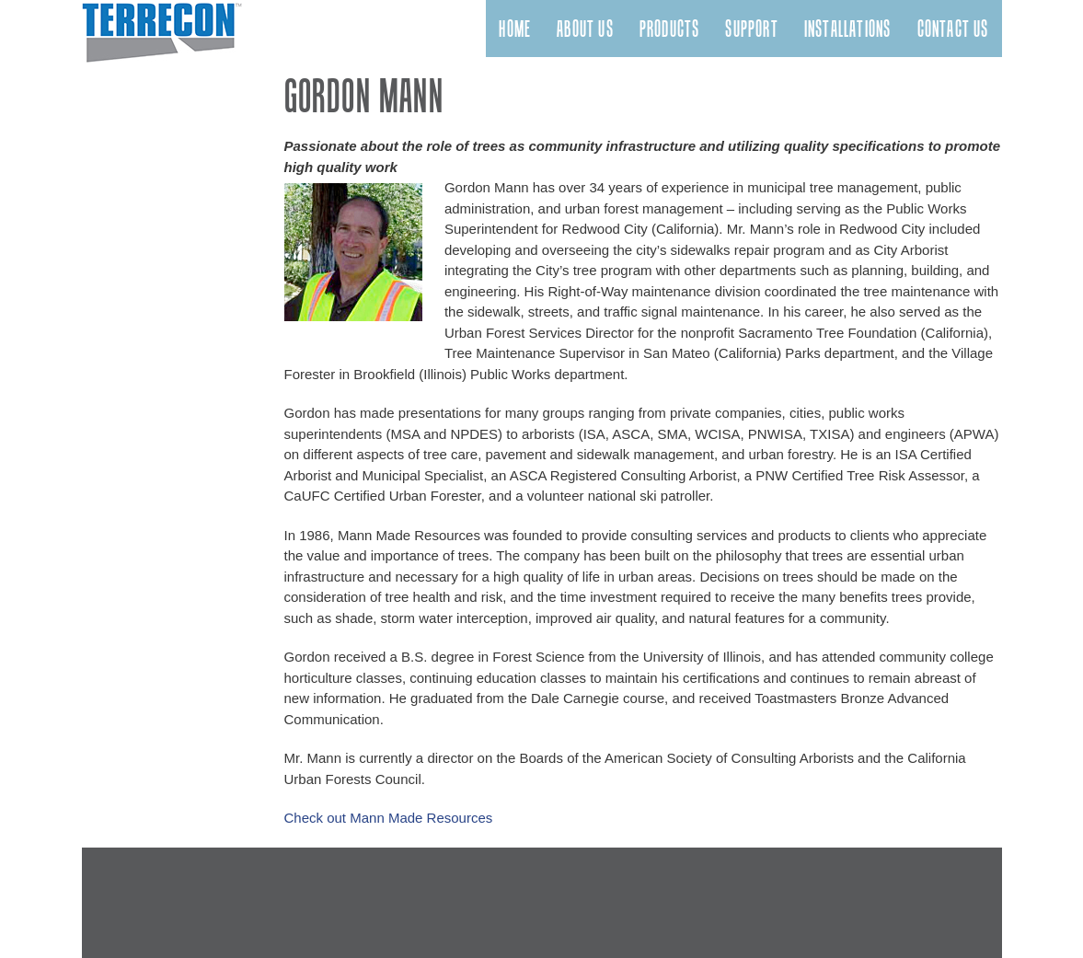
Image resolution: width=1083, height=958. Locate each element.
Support (751, 28)
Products (669, 28)
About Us (585, 28)
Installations (848, 28)
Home (515, 28)
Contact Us (953, 28)
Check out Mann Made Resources (388, 817)
